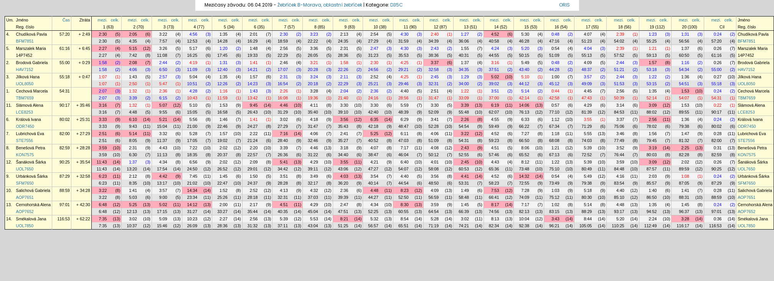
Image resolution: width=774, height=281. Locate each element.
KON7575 (25, 154)
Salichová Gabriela (33, 190)
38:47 (373, 154)
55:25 (652, 41)
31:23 (373, 55)
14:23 (253, 83)
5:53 (314, 219)
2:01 (254, 34)
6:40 (405, 162)
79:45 (652, 140)
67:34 (554, 126)
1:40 (653, 190)
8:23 (405, 190)
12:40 (222, 69)
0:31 (718, 147)
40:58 (494, 41)
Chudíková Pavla (31, 34)
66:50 (524, 140)
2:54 (374, 34)
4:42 (163, 176)
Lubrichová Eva (30, 133)
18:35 (192, 154)
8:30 (405, 204)
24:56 (373, 69)
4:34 (163, 162)
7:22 (193, 147)
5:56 (193, 119)
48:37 (587, 69)
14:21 (253, 69)
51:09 (554, 55)
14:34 (192, 190)
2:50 (133, 83)
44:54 (403, 183)
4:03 (344, 176)
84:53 (619, 112)
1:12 (555, 119)
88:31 (684, 197)
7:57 (163, 41)
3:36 (314, 48)
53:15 (652, 83)
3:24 (314, 76)
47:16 (554, 41)
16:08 (282, 98)
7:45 (193, 176)
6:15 (163, 98)
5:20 (525, 48)
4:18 (314, 119)
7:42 (133, 55)
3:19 (653, 147)
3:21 (314, 62)
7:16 (284, 133)
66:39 (464, 211)
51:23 (587, 41)
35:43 (343, 126)
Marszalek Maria (31, 48)
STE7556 (24, 140)
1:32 (133, 91)
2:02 (223, 147)
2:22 (254, 133)
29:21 (403, 69)
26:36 (282, 154)
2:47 (374, 48)
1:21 (653, 48)
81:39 (587, 112)
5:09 (163, 219)
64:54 (434, 211)
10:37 (132, 225)
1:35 (223, 34)
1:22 (653, 76)
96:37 (684, 211)
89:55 (684, 112)
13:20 (132, 169)
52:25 (373, 211)
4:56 (193, 34)
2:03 (653, 176)
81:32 (684, 140)
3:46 (620, 133)
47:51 (343, 211)
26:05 (313, 55)
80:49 (587, 169)
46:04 (403, 154)
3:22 (163, 34)
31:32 (253, 225)
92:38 (524, 225)
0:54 (555, 48)
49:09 (587, 83)
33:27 (222, 211)
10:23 (192, 219)
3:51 (495, 91)
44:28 (554, 69)
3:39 (133, 98)
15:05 (192, 112)
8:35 (133, 183)
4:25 (405, 62)
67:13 (554, 154)
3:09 (653, 105)
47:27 (373, 169)
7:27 (525, 133)
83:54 (619, 183)
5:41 (284, 162)
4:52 (495, 34)
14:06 (524, 105)
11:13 (162, 154)
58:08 (434, 169)
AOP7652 (25, 211)
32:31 (434, 83)
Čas (66, 20)
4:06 (133, 69)
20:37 (222, 154)
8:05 (133, 140)
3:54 (374, 176)
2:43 (435, 48)
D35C (396, 5)
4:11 (314, 105)
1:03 (555, 190)
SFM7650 (25, 183)
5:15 (133, 48)
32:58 (434, 69)
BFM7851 (25, 41)
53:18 (652, 69)
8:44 (588, 219)
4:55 (495, 119)
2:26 (284, 91)
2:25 (685, 147)
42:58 (554, 98)
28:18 (253, 197)
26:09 (192, 225)
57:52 (619, 55)
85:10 (619, 197)
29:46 (403, 83)
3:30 (344, 105)
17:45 (222, 55)
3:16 (495, 62)
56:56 (684, 41)
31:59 (403, 41)
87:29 (64, 176)
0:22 (718, 105)
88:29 (587, 211)
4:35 (133, 41)
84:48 (619, 169)
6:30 (133, 154)
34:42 (282, 169)
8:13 (495, 219)
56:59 (434, 197)
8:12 (525, 162)
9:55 (163, 112)
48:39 (403, 112)
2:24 (653, 219)
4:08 (435, 147)
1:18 (555, 133)
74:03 (587, 140)
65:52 (524, 154)
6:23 (103, 176)
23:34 (192, 197)
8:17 (495, 204)
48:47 (403, 126)
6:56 (193, 162)
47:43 (587, 98)
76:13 (524, 112)
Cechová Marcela (32, 91)
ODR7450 (25, 126)
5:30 (525, 34)
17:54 (162, 169)
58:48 (464, 197)
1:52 (223, 190)
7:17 (405, 147)
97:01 (64, 204)
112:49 (650, 225)
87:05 (684, 183)
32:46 (313, 140)
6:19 (495, 105)
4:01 (435, 162)
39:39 (343, 197)
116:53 (63, 219)
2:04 (344, 91)
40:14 (373, 183)
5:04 (193, 76)
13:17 (162, 183)
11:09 (192, 69)
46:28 (524, 41)
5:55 (588, 133)
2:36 (163, 91)
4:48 (133, 112)
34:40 (343, 154)
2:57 (163, 76)
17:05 (192, 140)
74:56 (494, 211)
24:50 (192, 169)
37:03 (313, 197)
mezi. (102, 20)
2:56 (284, 48)
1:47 (685, 133)
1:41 (254, 62)
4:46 (284, 105)
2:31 (344, 48)
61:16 (64, 48)
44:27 (373, 197)
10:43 (192, 98)
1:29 (465, 76)
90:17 (64, 105)
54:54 (464, 126)
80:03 (652, 154)
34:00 (464, 83)
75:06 (619, 126)
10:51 (192, 83)
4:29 (588, 105)
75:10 (554, 169)
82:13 (524, 211)
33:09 (464, 98)
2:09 (254, 162)
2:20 (254, 147)
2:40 (435, 34)
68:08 (554, 140)
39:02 (494, 83)
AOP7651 (25, 197)
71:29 (587, 126)
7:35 (103, 219)
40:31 (464, 55)
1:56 (653, 133)
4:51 (495, 147)
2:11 (344, 76)
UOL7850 (25, 225)
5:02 (495, 76)
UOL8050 (25, 83)
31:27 (192, 211)
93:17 (619, 211)
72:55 (524, 183)
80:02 (64, 119)
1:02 (555, 204)
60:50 (684, 55)
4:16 (620, 176)
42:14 (524, 98)
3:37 (435, 62)
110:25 (618, 225)
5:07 (163, 105)
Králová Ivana (28, 119)
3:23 (314, 34)
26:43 (253, 112)
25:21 (373, 83)
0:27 (718, 76)
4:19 (193, 62)
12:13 (132, 211)
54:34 (684, 69)
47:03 (403, 140)
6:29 (405, 119)
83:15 (554, 211)
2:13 (344, 34)
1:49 (465, 190)
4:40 (405, 91)
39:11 (313, 169)
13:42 (253, 98)
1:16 (685, 62)
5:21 (163, 119)
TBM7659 (25, 98)
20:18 (313, 83)
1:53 (685, 91)
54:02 (619, 41)
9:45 (254, 105)
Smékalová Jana (31, 219)
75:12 (554, 197)
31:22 (313, 154)
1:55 (465, 48)
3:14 (620, 105)
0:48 (555, 34)
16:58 (222, 112)
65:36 (494, 169)
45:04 (313, 211)
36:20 (343, 183)
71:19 (434, 225)
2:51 (435, 91)
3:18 (344, 147)
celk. (115, 20)
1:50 (254, 176)
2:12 (133, 176)
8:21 (344, 219)
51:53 (619, 83)
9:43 (133, 126)
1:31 (685, 34)
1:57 (653, 62)
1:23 (653, 34)
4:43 (163, 147)
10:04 (524, 219)
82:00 (64, 133)
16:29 (253, 41)
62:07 (494, 112)
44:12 (524, 83)
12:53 (192, 41)
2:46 (284, 62)
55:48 (464, 112)
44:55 (494, 55)
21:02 (192, 183)
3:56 (344, 119)
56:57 (373, 225)
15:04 (162, 126)
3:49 (314, 176)
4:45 (588, 91)
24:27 (253, 126)
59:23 (494, 140)
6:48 (103, 204)
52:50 (403, 197)
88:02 (652, 112)
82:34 (494, 225)
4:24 (495, 48)
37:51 (494, 69)
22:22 (313, 41)
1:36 (685, 76)
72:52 (587, 154)
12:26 (222, 83)
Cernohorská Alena (33, 204)
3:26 (163, 48)
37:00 (494, 98)
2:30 (103, 34)
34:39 (434, 41)
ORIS (564, 5)
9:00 (163, 197)
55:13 (587, 55)
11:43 (102, 162)
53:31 (464, 183)
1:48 (254, 48)
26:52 (222, 169)
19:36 (313, 98)
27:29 (373, 41)
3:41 (435, 119)
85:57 (652, 183)
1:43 (133, 76)
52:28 (434, 126)
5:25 (374, 133)
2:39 (620, 34)
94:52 (652, 211)
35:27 (343, 140)
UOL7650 (25, 169)
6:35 (374, 119)
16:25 (192, 55)
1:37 (685, 48)
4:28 (193, 91)
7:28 (525, 190)
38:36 (434, 55)
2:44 (163, 62)
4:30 (405, 34)
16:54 (282, 83)
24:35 (343, 41)
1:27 (465, 34)
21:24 (253, 140)
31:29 (282, 112)
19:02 (222, 140)
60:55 (403, 211)
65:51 (403, 225)
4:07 (588, 34)
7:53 (495, 190)
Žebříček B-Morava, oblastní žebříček (319, 5)
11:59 (222, 98)
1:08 (685, 176)
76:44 (619, 154)
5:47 (163, 83)
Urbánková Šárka (32, 176)
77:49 (619, 140)
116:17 (683, 225)
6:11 (405, 133)
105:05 (585, 225)
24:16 (373, 98)
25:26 (222, 197)
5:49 (525, 62)
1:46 (223, 119)
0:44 (555, 91)
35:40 (313, 112)
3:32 (163, 133)
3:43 (555, 219)
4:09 (588, 62)
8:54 (405, 219)
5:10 (525, 76)
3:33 (103, 119)
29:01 (253, 169)
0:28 (718, 133)
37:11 (282, 225)
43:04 (313, 225)
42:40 (373, 112)
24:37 (253, 183)
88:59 (64, 190)
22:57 (253, 154)
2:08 (133, 62)
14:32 (524, 176)
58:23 (494, 183)
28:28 (282, 183)
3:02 (284, 119)
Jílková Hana (28, 76)
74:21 (464, 225)
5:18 (588, 190)
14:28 (222, 41)
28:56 (403, 98)
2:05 (133, 34)
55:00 (64, 62)
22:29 (282, 55)
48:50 (434, 183)
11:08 (162, 55)
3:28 (314, 91)
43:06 (343, 169)
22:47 (222, 183)
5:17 (193, 48)
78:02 (652, 126)
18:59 (282, 41)
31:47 (434, 98)
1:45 (223, 176)
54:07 (684, 98)
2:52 (374, 76)
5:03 (133, 197)
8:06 (525, 147)
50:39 (619, 98)
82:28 (684, 154)
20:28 (313, 69)
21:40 (343, 98)
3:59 (103, 147)
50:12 (434, 154)
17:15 (162, 211)
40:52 (373, 140)
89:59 (684, 169)
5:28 (193, 133)
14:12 (192, 204)
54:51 (684, 83)
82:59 (64, 147)
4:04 (588, 48)
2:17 (254, 204)
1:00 (555, 76)
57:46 (494, 154)
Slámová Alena (29, 105)
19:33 (253, 55)
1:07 (103, 76)
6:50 (163, 69)
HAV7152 (24, 69)
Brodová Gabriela (32, 62)
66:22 (524, 126)
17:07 (282, 69)
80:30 (587, 197)
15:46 (162, 225)
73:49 (554, 183)
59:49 (494, 126)
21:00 (192, 126)
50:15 (524, 55)
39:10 (343, 112)
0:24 (718, 34)
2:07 (103, 91)
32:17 (313, 183)
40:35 (282, 211)
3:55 (588, 119)
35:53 (403, 55)
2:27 (103, 48)
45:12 (554, 83)
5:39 (588, 147)
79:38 (684, 126)
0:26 (718, 48)
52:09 (434, 112)
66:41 (494, 197)
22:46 (222, 126)
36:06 (464, 41)
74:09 (524, 197)
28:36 (343, 55)
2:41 (344, 133)
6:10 (133, 119)
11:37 (162, 140)
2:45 (435, 76)
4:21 (374, 162)
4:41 (465, 176)
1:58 (103, 62)
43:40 (524, 69)
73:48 (524, 169)
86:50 (652, 197)
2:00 (223, 204)
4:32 (314, 190)
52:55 (464, 154)
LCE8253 (24, 112)
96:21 (554, 225)
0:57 (555, 105)
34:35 (464, 69)
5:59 (405, 105)
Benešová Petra (30, 147)
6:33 (525, 119)
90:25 (64, 162)
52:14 (652, 98)
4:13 (284, 190)
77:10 (554, 112)
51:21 (619, 69)
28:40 (282, 140)
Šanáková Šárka (31, 162)
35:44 (253, 211)
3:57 (588, 76)
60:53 (464, 169)
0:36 (718, 219)
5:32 (374, 219)
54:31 (64, 91)
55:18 (64, 76)
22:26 (343, 69)
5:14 (525, 91)
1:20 (223, 48)
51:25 (343, 225)
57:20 (64, 34)
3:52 (620, 147)
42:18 (373, 126)
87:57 (652, 169)
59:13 (652, 55)
